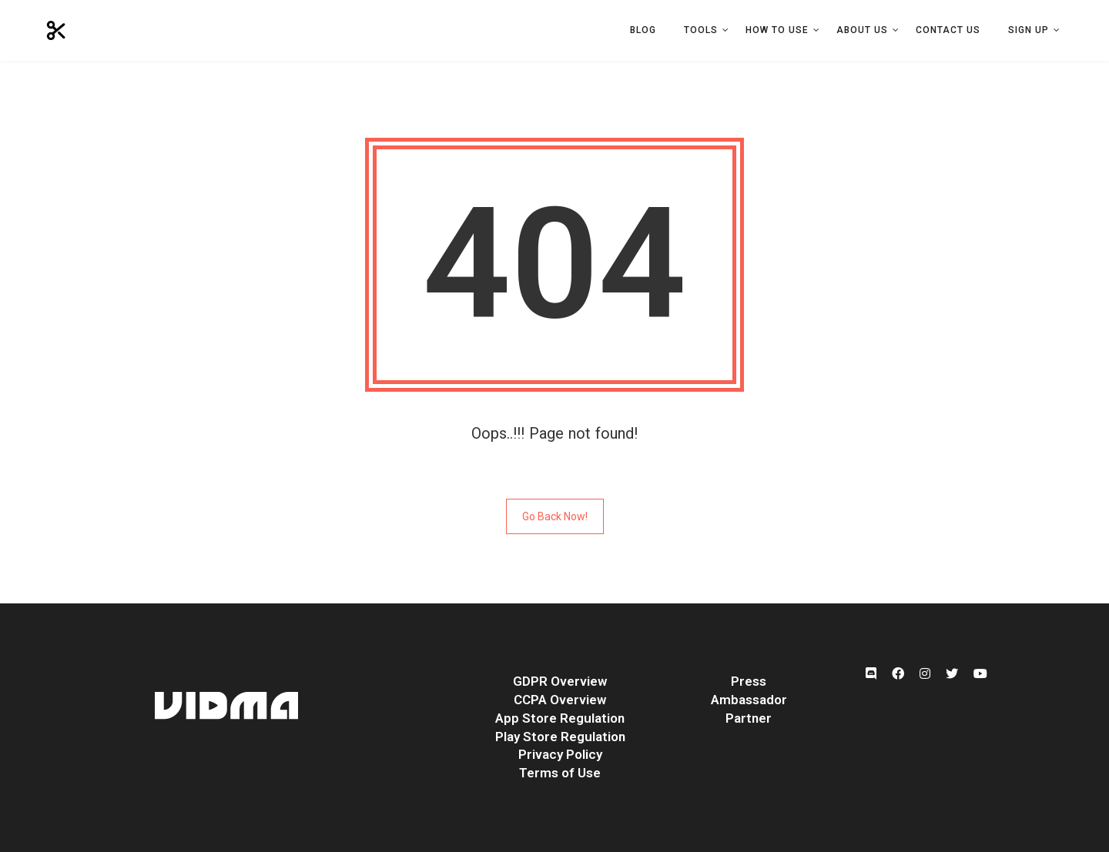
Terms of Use (560, 772)
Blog (643, 30)
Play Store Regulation (560, 736)
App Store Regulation (560, 718)
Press (748, 681)
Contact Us (948, 30)
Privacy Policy (560, 754)
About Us (862, 30)
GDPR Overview (560, 681)
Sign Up (1028, 30)
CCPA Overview (560, 699)
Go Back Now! (555, 516)
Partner (748, 718)
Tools (701, 30)
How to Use (777, 30)
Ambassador (749, 699)
